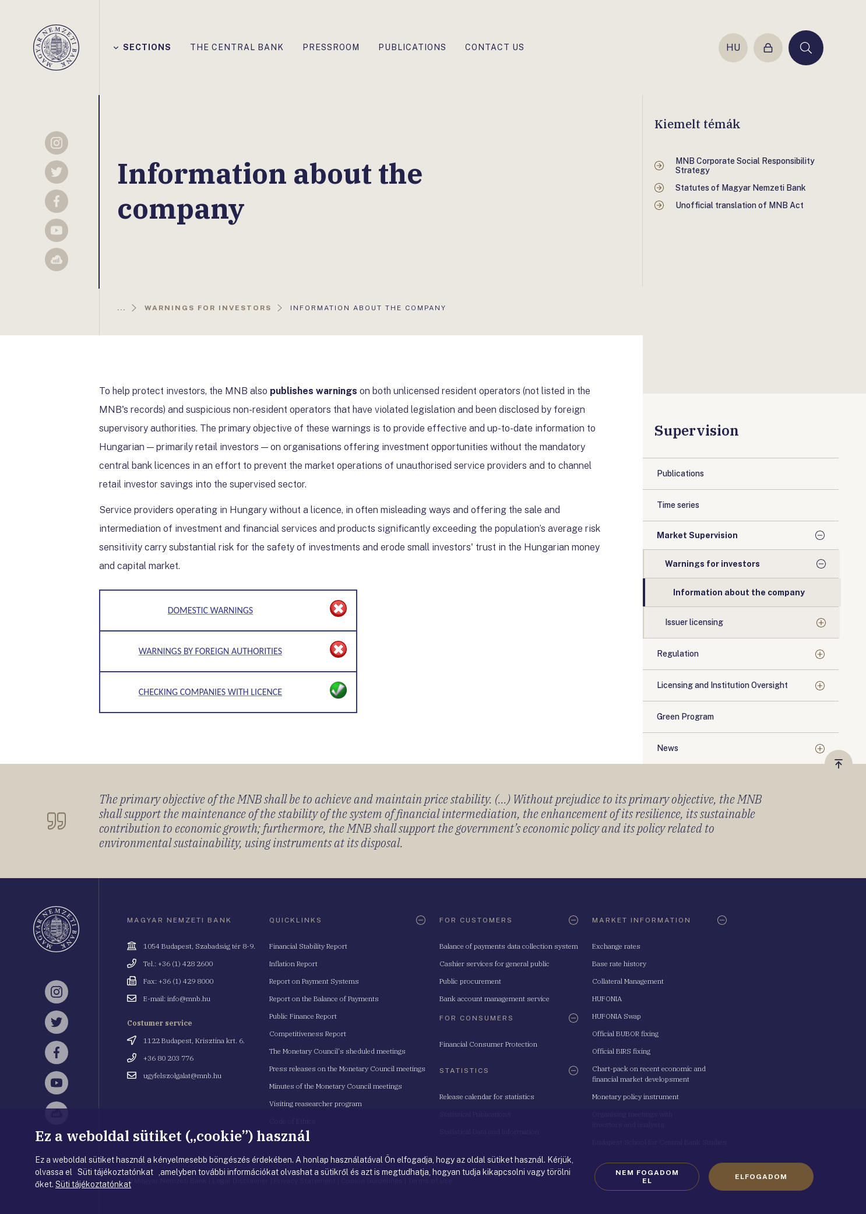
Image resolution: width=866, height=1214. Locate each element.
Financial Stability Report (308, 946)
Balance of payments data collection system (508, 946)
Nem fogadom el (647, 1177)
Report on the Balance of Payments (324, 998)
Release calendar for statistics (486, 1096)
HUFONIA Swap (616, 1016)
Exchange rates (616, 946)
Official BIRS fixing (621, 1051)
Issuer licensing (694, 622)
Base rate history (619, 963)
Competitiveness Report (307, 1033)
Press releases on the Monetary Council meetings (347, 1068)
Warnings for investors (712, 564)
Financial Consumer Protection (488, 1044)
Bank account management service (494, 998)
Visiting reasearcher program (315, 1103)
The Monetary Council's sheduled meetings (337, 1051)
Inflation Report (293, 963)
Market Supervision (697, 535)
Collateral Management (628, 981)
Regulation (678, 653)
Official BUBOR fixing (625, 1033)
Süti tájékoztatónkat (93, 1184)
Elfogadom (761, 1177)
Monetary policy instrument (635, 1096)
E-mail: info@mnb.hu (176, 998)
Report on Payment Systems (314, 981)
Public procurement (470, 981)
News (667, 748)
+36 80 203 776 (168, 1058)
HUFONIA (607, 998)
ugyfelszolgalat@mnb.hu (182, 1075)
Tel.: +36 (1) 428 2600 (178, 963)
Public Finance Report (303, 1016)
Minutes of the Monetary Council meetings (335, 1086)
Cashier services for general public (494, 963)
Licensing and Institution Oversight (722, 685)
